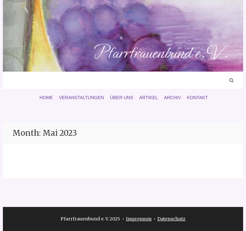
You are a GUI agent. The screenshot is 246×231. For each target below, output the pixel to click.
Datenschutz (171, 219)
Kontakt (197, 97)
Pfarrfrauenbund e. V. (160, 52)
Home (46, 97)
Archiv (172, 97)
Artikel (148, 97)
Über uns (121, 97)
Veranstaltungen (81, 97)
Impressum (139, 219)
